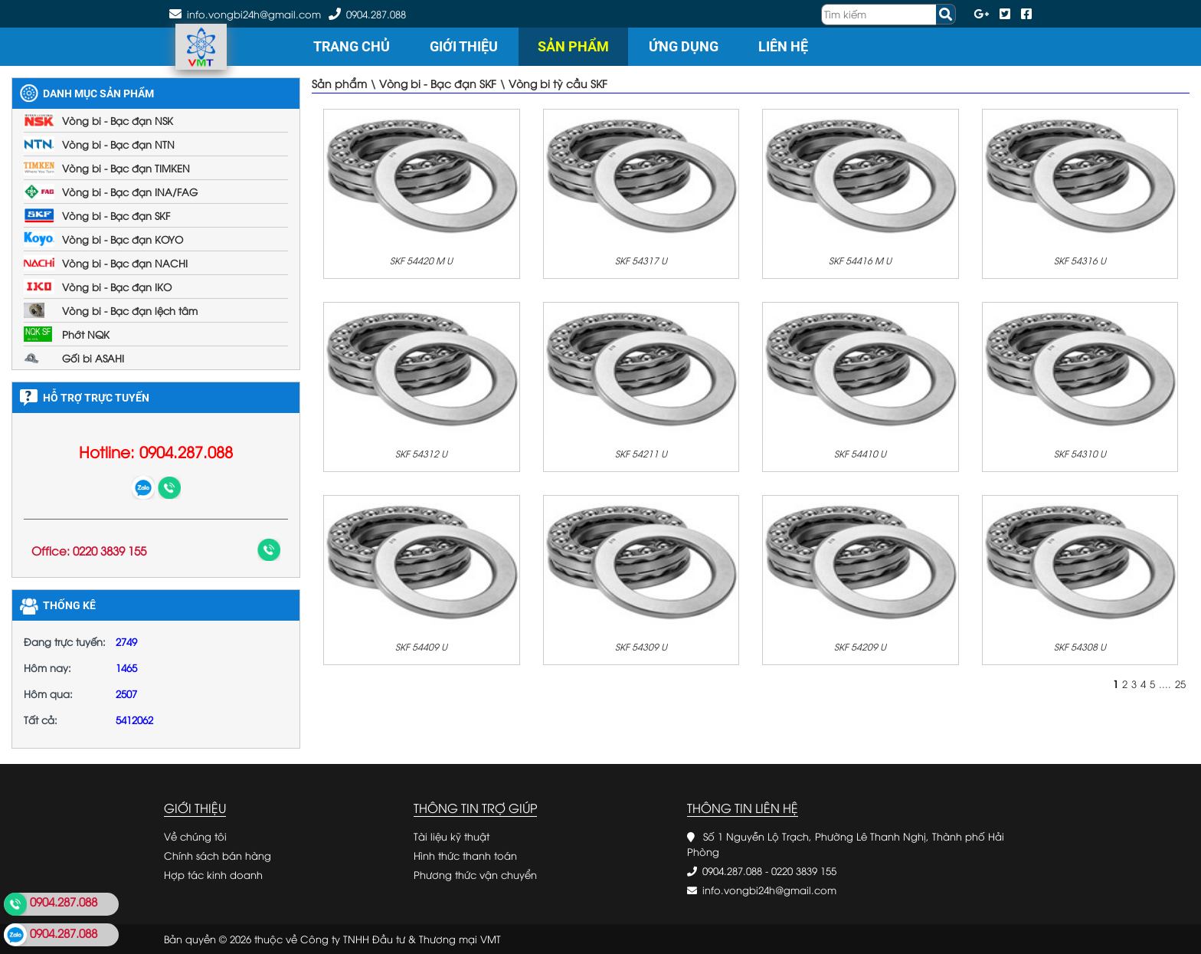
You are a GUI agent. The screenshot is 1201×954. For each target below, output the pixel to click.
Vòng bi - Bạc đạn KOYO (122, 239)
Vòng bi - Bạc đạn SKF (116, 215)
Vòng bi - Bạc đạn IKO (117, 286)
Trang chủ (351, 46)
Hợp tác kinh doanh (213, 874)
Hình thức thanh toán (465, 855)
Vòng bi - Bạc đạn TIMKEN (126, 168)
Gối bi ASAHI (93, 358)
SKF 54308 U (1080, 646)
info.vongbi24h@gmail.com (769, 890)
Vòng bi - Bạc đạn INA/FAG (130, 191)
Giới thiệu (464, 46)
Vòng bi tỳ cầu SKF (558, 83)
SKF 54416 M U (860, 260)
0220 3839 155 (803, 870)
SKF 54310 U (1080, 453)
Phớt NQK (86, 334)
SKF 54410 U (860, 453)
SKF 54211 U (641, 453)
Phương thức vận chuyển (475, 874)
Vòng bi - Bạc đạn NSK (117, 120)
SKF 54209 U (860, 646)
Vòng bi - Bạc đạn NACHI (125, 263)
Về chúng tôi (195, 836)
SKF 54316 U (1080, 260)
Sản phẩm (573, 46)
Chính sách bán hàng (217, 855)
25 (1180, 683)
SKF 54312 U (421, 453)
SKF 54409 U (421, 646)
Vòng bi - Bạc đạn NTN (118, 144)
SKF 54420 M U (421, 260)
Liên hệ (783, 46)
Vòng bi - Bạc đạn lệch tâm (130, 310)
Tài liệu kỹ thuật (451, 836)
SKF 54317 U (641, 260)
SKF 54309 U (641, 646)
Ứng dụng (683, 46)
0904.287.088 (376, 14)
